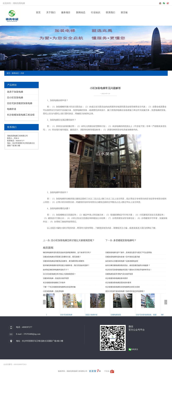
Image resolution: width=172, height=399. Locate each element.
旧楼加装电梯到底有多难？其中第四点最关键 (122, 257)
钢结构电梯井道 (55, 315)
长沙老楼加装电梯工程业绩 (21, 115)
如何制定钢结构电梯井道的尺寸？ (56, 270)
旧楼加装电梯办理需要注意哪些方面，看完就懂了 (62, 257)
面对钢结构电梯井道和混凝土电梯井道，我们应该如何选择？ (66, 265)
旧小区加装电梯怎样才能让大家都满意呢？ (73, 240)
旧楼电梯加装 (130, 315)
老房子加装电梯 (15, 92)
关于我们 (50, 12)
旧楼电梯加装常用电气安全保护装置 (119, 274)
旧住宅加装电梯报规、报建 (160, 315)
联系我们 (110, 12)
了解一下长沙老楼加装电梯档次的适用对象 (59, 287)
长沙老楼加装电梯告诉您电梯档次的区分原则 (122, 287)
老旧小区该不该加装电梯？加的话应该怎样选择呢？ (125, 291)
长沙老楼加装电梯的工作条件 (54, 283)
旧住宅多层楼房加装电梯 (19, 103)
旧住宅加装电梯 (81, 315)
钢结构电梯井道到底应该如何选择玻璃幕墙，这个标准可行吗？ (67, 252)
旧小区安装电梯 (15, 97)
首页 (38, 12)
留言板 (124, 12)
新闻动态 (80, 12)
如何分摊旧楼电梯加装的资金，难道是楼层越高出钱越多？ (127, 265)
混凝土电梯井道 (106, 315)
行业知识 (95, 12)
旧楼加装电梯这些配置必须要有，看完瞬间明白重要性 (63, 261)
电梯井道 (11, 109)
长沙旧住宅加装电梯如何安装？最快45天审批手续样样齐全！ (128, 270)
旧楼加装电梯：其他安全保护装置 (56, 278)
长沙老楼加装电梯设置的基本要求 (118, 283)
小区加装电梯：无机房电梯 (53, 291)
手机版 (106, 371)
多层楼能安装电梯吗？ (124, 240)
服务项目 (65, 12)
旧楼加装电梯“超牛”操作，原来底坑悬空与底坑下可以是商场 (128, 252)
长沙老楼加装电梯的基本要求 (116, 278)
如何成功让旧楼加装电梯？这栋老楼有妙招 (121, 261)
